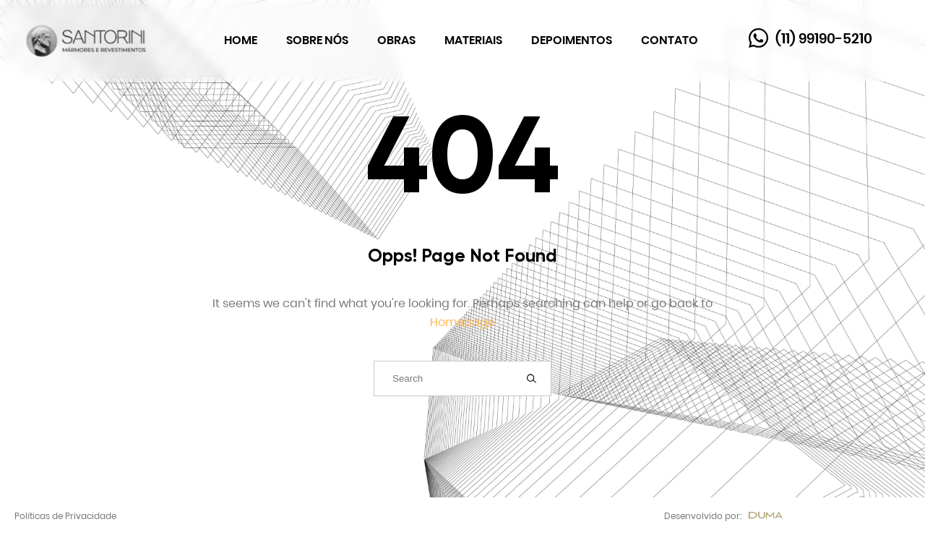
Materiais (473, 40)
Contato (669, 40)
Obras (396, 40)
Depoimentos (571, 40)
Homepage (462, 322)
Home (240, 40)
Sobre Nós (317, 40)
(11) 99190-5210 (823, 38)
